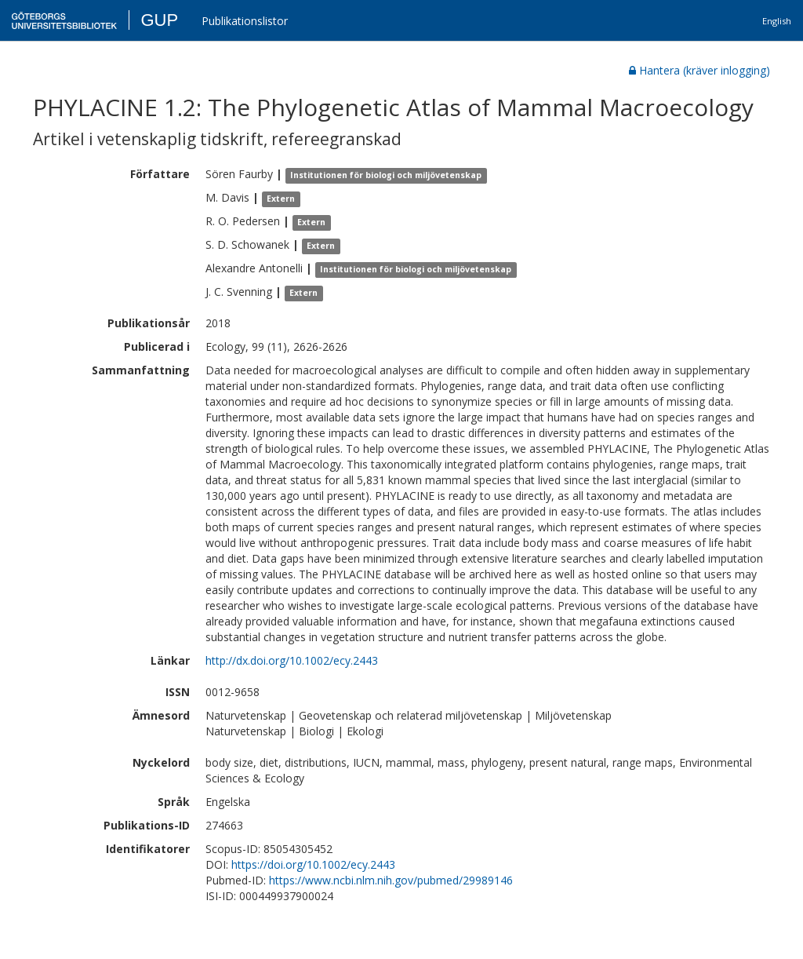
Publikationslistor (245, 20)
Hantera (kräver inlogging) (699, 70)
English (776, 21)
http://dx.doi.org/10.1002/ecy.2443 (291, 660)
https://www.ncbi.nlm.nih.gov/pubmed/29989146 (391, 880)
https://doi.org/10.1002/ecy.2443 (313, 864)
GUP (159, 20)
